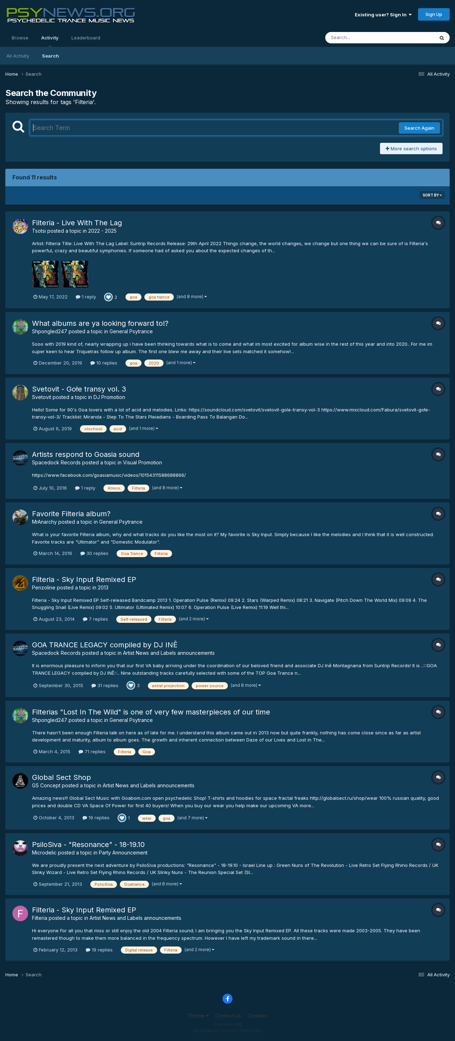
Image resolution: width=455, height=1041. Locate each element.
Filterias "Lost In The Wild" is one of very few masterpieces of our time (151, 712)
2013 (103, 587)
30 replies (94, 553)
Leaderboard (85, 38)
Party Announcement (123, 852)
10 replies (103, 363)
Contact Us (228, 1016)
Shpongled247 (49, 331)
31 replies (104, 685)
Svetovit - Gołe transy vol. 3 (79, 389)
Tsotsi (39, 231)
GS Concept (46, 785)
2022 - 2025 (102, 231)
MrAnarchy (44, 522)
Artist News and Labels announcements (169, 653)
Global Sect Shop (61, 777)
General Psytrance (131, 331)
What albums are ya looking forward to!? (100, 323)
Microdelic (44, 852)
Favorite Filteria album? (71, 513)
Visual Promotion (142, 462)
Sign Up (433, 14)
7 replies (95, 619)
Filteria (39, 918)
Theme (198, 1016)
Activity (50, 41)
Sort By (432, 195)
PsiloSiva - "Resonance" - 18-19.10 (88, 844)
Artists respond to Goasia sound (85, 454)
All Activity (17, 56)
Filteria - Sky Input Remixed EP (84, 579)
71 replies (92, 751)
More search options (411, 148)
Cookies (257, 1016)
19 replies (95, 817)
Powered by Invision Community (227, 1030)
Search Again (419, 128)
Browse (20, 38)
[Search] (360, 37)
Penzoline (43, 587)
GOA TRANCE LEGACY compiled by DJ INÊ (104, 645)
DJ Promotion (109, 397)
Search (50, 56)
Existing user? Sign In (383, 14)
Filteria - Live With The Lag (77, 223)
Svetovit (41, 397)
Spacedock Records (56, 462)
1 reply (86, 297)
